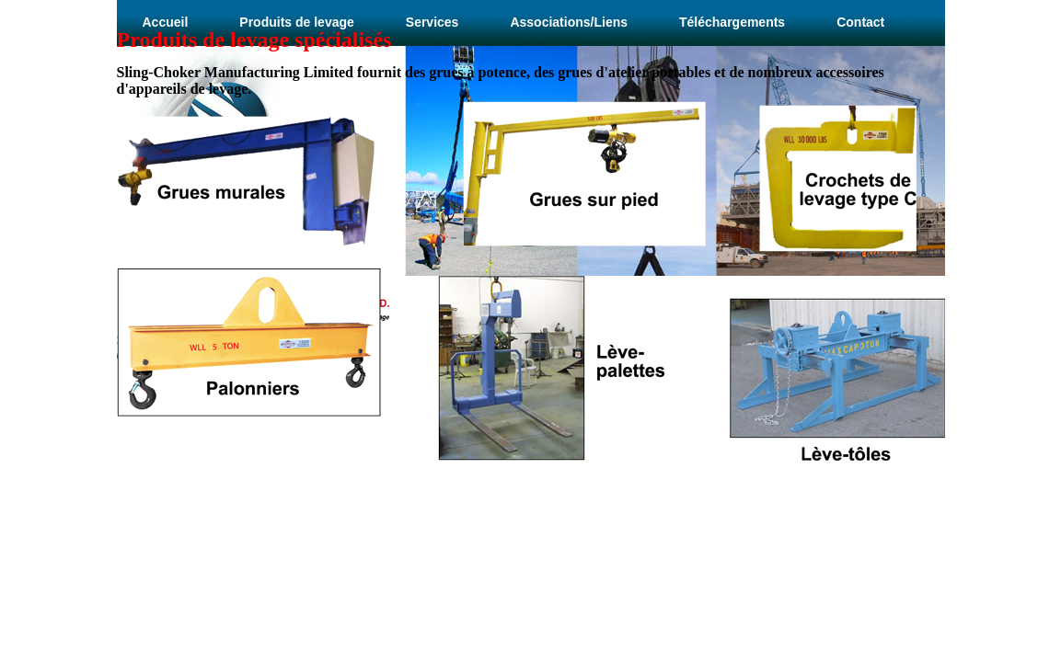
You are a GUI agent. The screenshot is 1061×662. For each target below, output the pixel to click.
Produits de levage (296, 22)
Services (432, 22)
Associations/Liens (569, 22)
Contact (860, 22)
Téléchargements (732, 22)
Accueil (166, 22)
